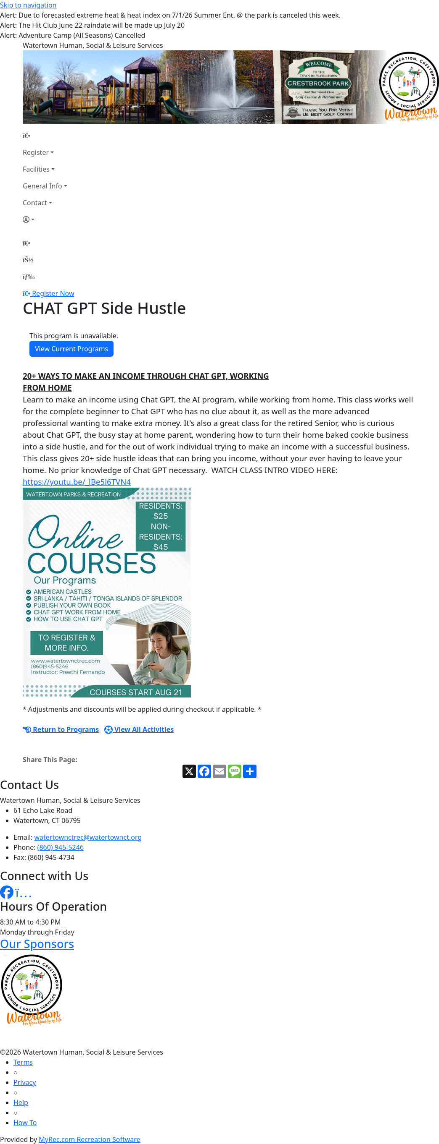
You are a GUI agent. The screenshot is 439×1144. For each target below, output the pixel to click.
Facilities (36, 169)
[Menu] (28, 276)
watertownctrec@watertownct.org (88, 837)
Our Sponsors (37, 943)
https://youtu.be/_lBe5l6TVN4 (77, 481)
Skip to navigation (28, 5)
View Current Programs (71, 348)
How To (25, 1122)
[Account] (45, 219)
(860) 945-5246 (60, 847)
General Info (42, 186)
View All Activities (139, 729)
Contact (35, 202)
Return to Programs (61, 729)
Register (36, 152)
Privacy (24, 1082)
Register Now (53, 293)
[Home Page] (45, 135)
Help (20, 1102)
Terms (23, 1062)
